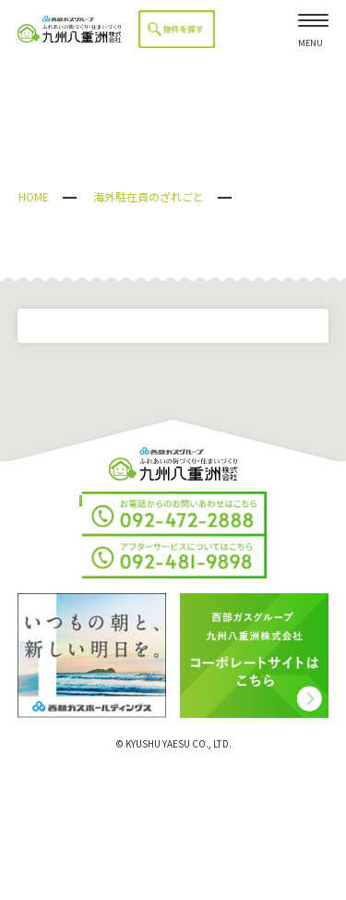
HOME (33, 196)
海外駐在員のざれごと (148, 196)
